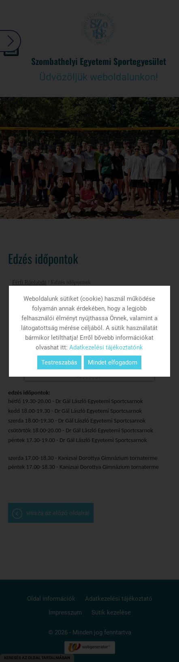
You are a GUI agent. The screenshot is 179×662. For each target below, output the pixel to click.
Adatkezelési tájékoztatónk (106, 347)
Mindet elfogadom (112, 362)
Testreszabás (59, 362)
